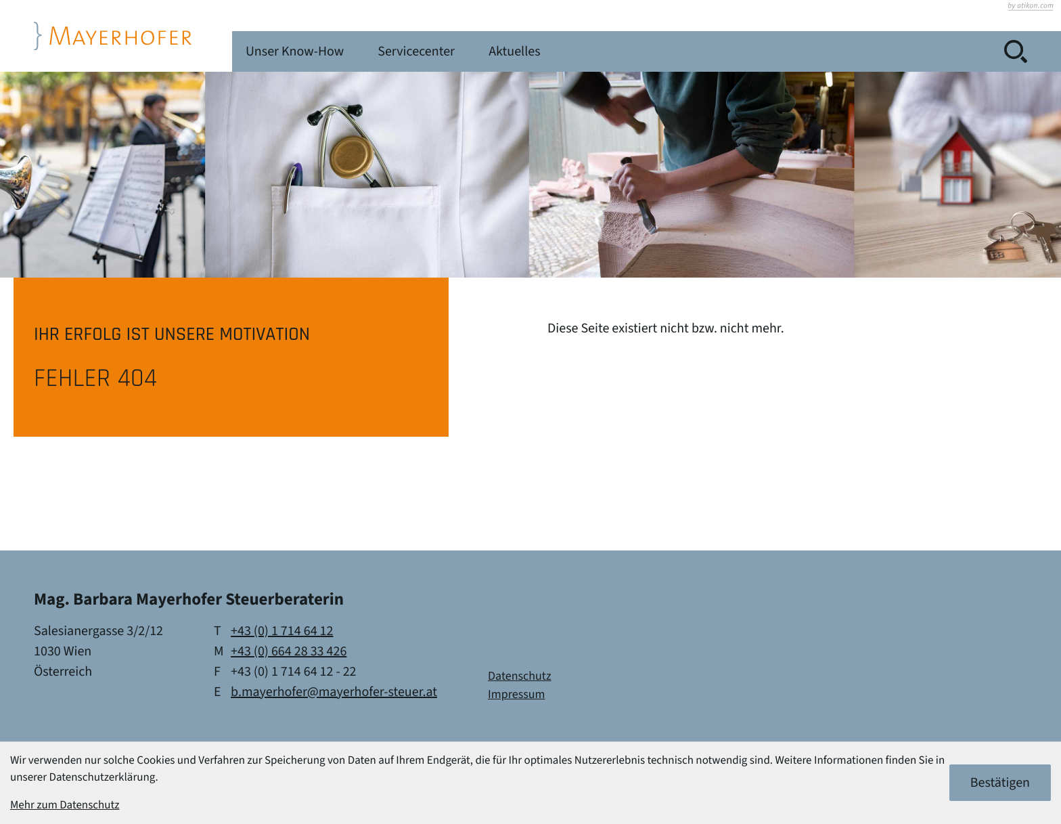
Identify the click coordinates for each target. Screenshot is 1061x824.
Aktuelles (729, 51)
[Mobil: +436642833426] (288, 651)
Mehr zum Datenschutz (65, 805)
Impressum (516, 695)
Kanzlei (283, 51)
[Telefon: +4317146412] (282, 631)
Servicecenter (624, 51)
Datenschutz (519, 676)
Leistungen (375, 51)
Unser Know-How (496, 51)
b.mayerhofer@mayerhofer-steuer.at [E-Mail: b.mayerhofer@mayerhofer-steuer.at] (334, 691)
